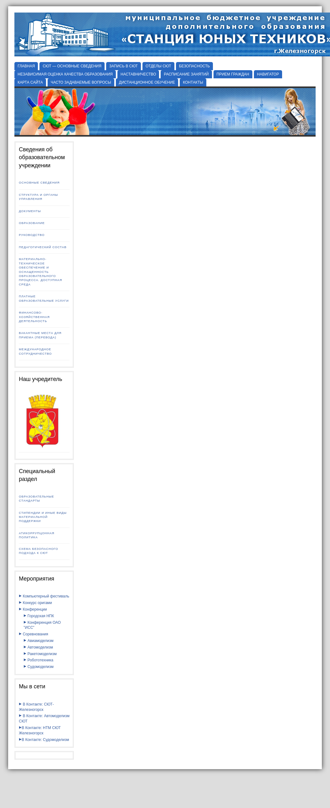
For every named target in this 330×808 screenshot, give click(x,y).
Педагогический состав (42, 247)
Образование (32, 223)
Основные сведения (39, 182)
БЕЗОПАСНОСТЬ (194, 66)
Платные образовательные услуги (44, 298)
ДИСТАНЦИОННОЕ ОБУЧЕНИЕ (147, 82)
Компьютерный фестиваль (44, 596)
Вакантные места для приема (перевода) (40, 335)
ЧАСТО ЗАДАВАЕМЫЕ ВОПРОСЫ (81, 82)
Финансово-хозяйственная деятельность (34, 317)
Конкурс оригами (35, 603)
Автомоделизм (38, 647)
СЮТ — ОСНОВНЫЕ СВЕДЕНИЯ (72, 66)
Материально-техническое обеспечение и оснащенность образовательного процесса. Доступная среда (40, 271)
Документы (30, 211)
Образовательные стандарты (36, 498)
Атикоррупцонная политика (36, 535)
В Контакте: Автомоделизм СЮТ (44, 718)
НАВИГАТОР (268, 74)
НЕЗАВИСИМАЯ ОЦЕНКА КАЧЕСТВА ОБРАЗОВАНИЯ (65, 74)
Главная (26, 66)
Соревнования (33, 634)
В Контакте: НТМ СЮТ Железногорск (40, 730)
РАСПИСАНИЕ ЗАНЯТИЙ (186, 74)
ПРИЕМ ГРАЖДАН (233, 74)
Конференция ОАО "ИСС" (42, 625)
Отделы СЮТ (158, 66)
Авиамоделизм (38, 641)
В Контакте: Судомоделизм (44, 740)
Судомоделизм (38, 667)
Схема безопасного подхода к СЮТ (38, 551)
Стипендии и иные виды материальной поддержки (43, 517)
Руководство (31, 235)
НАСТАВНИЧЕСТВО (138, 74)
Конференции (33, 609)
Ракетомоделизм (40, 654)
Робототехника (38, 660)
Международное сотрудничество (35, 351)
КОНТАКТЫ (193, 82)
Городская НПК (38, 616)
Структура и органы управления (38, 197)
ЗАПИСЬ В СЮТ (123, 66)
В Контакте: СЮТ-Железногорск (36, 707)
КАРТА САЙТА (30, 82)
